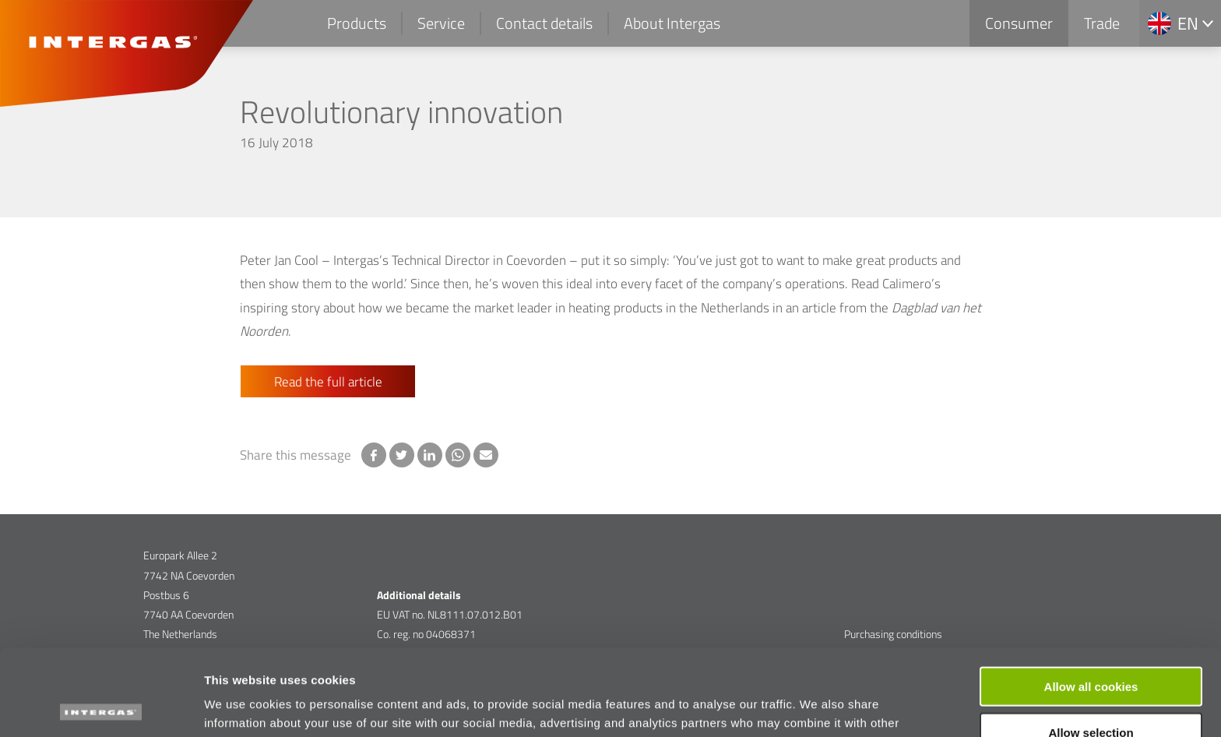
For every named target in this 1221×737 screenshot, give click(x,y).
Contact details (544, 23)
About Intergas (672, 23)
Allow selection (1090, 646)
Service (441, 23)
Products (356, 23)
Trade (1102, 23)
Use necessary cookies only (1091, 692)
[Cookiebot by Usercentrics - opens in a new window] (101, 706)
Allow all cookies (1091, 600)
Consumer (1019, 23)
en (1187, 23)
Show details (817, 706)
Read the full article (328, 382)
